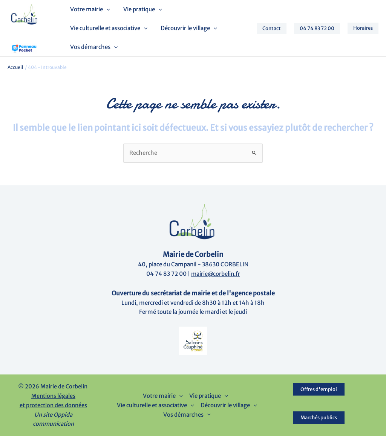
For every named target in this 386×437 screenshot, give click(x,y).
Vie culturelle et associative (108, 28)
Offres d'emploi (318, 390)
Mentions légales (53, 396)
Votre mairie (90, 9)
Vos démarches (93, 47)
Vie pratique (140, 9)
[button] (106, 9)
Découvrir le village (186, 28)
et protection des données (53, 406)
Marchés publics (318, 418)
